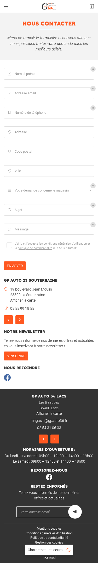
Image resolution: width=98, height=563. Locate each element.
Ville (14, 171)
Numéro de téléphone (26, 112)
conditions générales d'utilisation (65, 243)
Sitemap (49, 547)
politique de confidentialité (35, 248)
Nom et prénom (22, 73)
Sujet (14, 210)
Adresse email (21, 93)
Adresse (17, 132)
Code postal (19, 151)
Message (17, 229)
